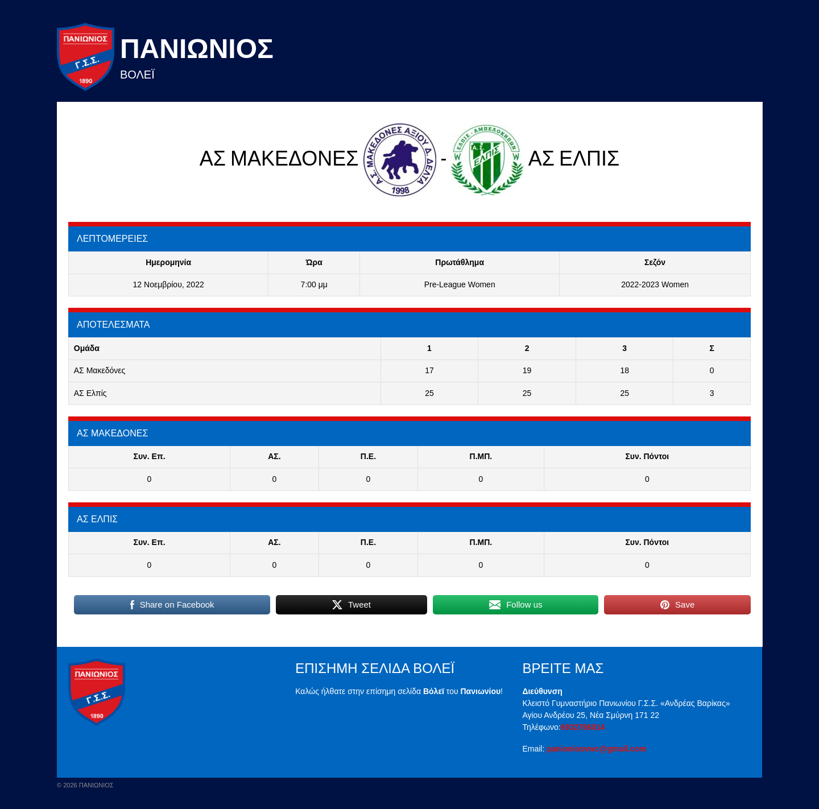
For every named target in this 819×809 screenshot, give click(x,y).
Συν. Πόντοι (647, 456)
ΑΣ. (274, 456)
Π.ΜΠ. (481, 456)
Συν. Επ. (149, 456)
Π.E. (368, 456)
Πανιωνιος (197, 49)
